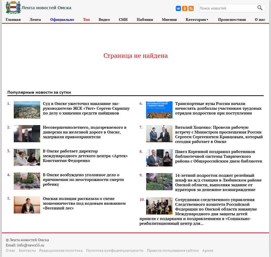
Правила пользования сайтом (173, 250)
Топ (86, 19)
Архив (207, 250)
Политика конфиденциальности (114, 250)
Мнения (169, 19)
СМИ (123, 19)
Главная (13, 19)
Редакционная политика (61, 250)
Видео (104, 19)
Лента (35, 19)
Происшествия (232, 19)
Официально (62, 19)
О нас (260, 19)
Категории (197, 19)
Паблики (145, 19)
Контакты (27, 250)
